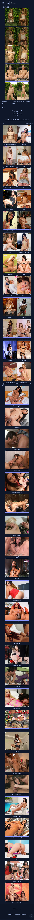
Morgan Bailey (17, 773)
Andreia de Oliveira (17, 838)
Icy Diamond (17, 665)
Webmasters (17, 909)
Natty (24, 144)
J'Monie (17, 622)
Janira (3, 104)
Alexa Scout (17, 708)
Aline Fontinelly (17, 903)
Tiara (17, 579)
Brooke (24, 296)
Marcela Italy (17, 730)
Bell (17, 859)
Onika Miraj (17, 600)
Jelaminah (17, 643)
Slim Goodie (10, 231)
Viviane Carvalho (24, 252)
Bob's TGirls (5, 7)
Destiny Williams (10, 382)
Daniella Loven (23, 188)
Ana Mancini (17, 535)
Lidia (23, 166)
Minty (24, 231)
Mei (24, 209)
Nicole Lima (17, 881)
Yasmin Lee (17, 449)
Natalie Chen (10, 296)
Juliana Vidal (17, 816)
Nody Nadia (24, 339)
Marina (10, 317)
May (17, 557)
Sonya (17, 751)
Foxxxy (24, 274)
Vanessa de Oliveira (10, 144)
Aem (10, 360)
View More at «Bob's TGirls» (17, 119)
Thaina (17, 514)
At (10, 252)
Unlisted (17, 471)
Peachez (10, 274)
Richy (24, 360)
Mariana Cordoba (17, 795)
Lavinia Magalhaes (17, 406)
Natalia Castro (24, 382)
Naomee (10, 209)
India (24, 317)
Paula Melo (17, 687)
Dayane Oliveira (10, 188)
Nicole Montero (17, 492)
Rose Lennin (10, 166)
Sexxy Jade (10, 339)
